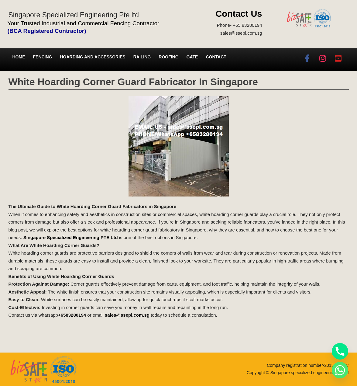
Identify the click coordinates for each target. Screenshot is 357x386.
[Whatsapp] (340, 370)
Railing (142, 56)
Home (18, 56)
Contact (216, 56)
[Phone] (340, 351)
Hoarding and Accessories (92, 56)
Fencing (42, 56)
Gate (192, 56)
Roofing (168, 56)
